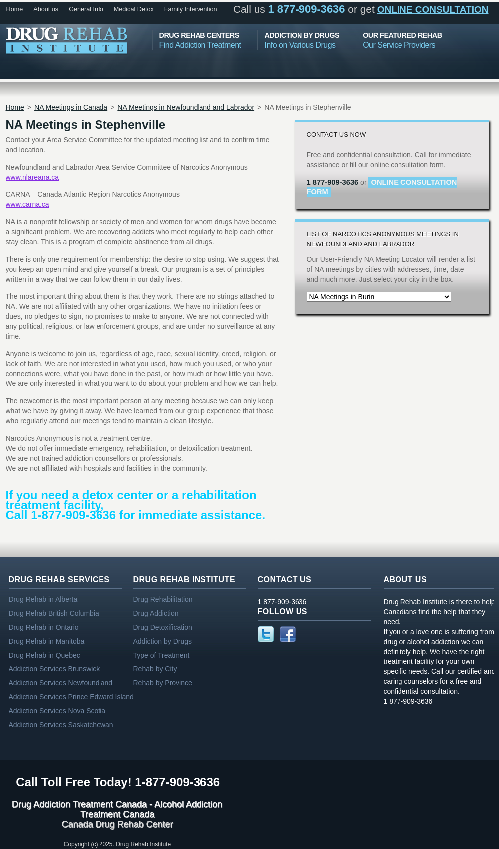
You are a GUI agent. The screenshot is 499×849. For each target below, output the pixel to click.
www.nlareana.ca (32, 177)
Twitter (266, 634)
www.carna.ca (27, 204)
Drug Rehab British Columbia (54, 613)
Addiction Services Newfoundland (61, 683)
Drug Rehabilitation (163, 599)
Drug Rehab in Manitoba (47, 641)
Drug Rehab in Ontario (44, 627)
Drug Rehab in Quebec (44, 655)
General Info (86, 9)
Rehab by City (155, 669)
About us (45, 9)
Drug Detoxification (162, 627)
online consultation (433, 9)
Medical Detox (134, 9)
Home (14, 9)
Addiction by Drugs (162, 641)
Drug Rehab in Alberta (43, 599)
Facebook (288, 634)
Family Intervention (190, 9)
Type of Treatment (161, 655)
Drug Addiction (156, 613)
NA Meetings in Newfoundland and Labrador (185, 107)
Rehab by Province (162, 683)
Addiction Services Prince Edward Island (71, 697)
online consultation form (382, 187)
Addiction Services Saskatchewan (61, 725)
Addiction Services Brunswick (54, 669)
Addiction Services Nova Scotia (57, 711)
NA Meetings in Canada (70, 107)
